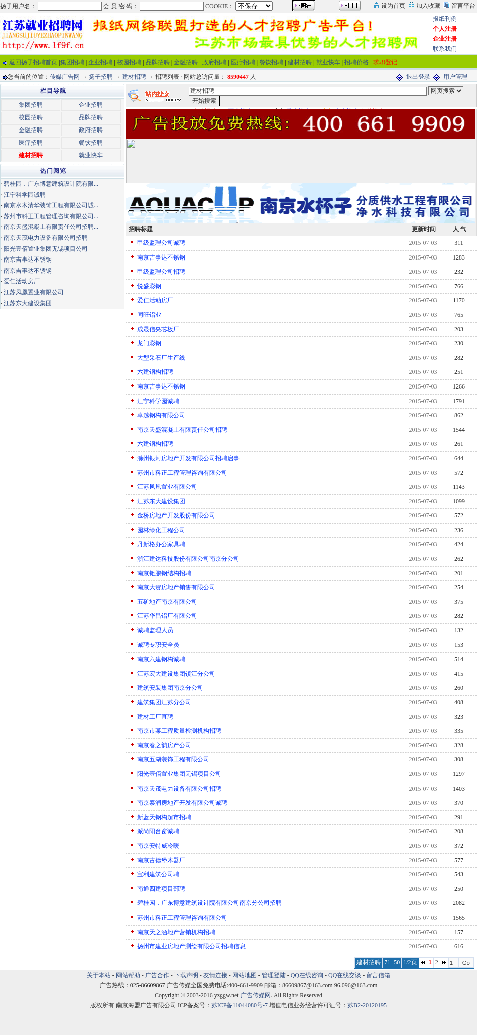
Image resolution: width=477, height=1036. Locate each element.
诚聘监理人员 (155, 630)
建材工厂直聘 (155, 716)
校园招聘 (129, 62)
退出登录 (418, 76)
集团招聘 (72, 62)
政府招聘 (214, 62)
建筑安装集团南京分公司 (170, 687)
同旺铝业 (149, 314)
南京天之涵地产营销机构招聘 (176, 932)
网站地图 (244, 975)
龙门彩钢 (149, 343)
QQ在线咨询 (308, 975)
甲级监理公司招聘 (161, 271)
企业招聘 (100, 62)
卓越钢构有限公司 (161, 415)
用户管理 (455, 76)
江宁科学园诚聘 (158, 401)
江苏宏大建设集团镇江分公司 (176, 673)
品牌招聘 (158, 62)
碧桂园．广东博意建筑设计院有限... (51, 183)
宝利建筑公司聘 (158, 874)
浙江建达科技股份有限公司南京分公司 (188, 558)
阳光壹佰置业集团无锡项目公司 (179, 774)
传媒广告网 (65, 76)
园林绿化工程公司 (161, 530)
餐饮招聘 (271, 62)
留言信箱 (378, 975)
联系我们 (445, 48)
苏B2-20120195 (367, 1005)
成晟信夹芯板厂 (158, 329)
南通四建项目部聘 (161, 888)
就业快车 (328, 62)
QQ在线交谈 (344, 975)
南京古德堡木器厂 (161, 860)
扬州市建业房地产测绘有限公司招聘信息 (191, 946)
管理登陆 (274, 975)
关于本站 (99, 975)
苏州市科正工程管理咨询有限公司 (182, 472)
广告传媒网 (256, 995)
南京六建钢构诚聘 (161, 659)
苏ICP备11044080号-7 (239, 1005)
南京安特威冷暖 (158, 845)
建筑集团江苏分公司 (164, 702)
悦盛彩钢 (149, 286)
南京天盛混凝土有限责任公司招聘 (182, 429)
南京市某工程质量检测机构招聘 (179, 730)
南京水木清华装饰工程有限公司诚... (51, 205)
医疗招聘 (243, 62)
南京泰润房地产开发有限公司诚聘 (182, 802)
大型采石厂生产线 (161, 357)
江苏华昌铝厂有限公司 (167, 615)
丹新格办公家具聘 (161, 544)
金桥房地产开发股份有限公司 (176, 515)
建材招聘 (300, 62)
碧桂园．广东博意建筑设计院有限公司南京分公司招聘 (209, 902)
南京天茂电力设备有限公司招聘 (179, 788)
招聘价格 (356, 62)
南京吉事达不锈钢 (161, 257)
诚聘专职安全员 (158, 645)
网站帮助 (128, 975)
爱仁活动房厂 (155, 300)
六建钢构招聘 (155, 371)
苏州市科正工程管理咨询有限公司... (51, 216)
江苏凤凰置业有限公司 (167, 486)
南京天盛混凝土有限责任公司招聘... (51, 226)
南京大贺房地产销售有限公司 (176, 587)
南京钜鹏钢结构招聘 (164, 573)
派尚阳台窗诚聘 (158, 831)
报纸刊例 (445, 18)
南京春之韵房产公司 (164, 745)
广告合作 (157, 975)
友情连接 (215, 975)
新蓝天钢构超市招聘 (164, 817)
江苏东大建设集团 (161, 501)
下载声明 (186, 975)
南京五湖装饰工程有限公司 (173, 759)
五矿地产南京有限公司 (167, 601)
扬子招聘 (101, 76)
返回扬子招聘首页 (33, 62)
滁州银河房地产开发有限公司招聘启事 (188, 458)
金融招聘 (186, 62)
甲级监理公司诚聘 (161, 242)
